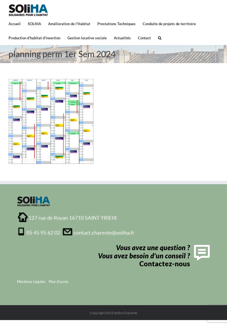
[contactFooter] (152, 246)
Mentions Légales (31, 281)
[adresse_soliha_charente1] (76, 213)
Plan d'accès (58, 281)
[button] (159, 38)
